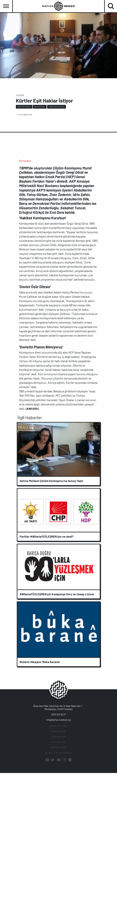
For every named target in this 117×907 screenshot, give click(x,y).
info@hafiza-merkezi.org (58, 719)
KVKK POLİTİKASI (58, 753)
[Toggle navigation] (6, 6)
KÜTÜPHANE (58, 747)
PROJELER (58, 731)
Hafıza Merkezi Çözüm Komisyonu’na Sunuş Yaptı (51, 481)
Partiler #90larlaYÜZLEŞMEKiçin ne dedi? (47, 536)
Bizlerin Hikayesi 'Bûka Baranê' (40, 662)
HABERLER (58, 737)
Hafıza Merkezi (39, 106)
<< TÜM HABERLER (24, 114)
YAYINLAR (58, 742)
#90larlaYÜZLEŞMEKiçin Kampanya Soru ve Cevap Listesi (57, 594)
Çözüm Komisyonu (24, 106)
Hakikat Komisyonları (57, 106)
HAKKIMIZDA (58, 726)
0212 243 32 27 (58, 714)
